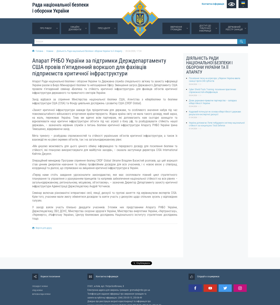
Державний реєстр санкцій (234, 28)
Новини (49, 51)
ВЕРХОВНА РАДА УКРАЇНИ (41, 294)
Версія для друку (42, 228)
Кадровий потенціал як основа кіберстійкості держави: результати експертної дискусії (215, 113)
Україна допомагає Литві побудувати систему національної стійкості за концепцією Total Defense (217, 124)
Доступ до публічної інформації (205, 28)
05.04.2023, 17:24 (133, 51)
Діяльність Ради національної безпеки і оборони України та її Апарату (89, 51)
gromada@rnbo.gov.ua (140, 290)
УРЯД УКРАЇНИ (37, 290)
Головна (37, 51)
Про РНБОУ (46, 28)
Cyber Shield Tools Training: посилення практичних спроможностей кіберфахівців (212, 90)
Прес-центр (104, 28)
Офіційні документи (75, 28)
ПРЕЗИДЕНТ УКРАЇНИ (40, 286)
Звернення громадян (176, 28)
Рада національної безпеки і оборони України (60, 8)
